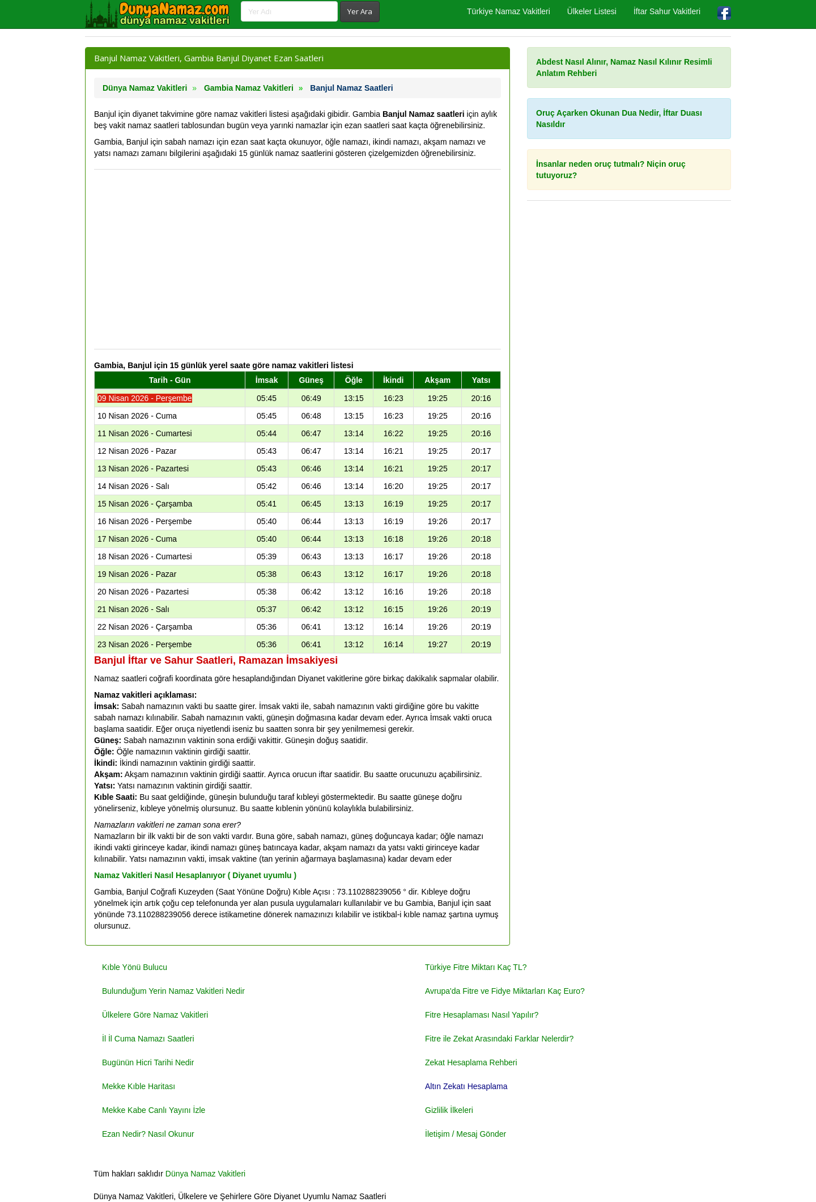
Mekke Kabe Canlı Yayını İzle (153, 1110)
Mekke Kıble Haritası (138, 1086)
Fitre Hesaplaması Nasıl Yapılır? (481, 1014)
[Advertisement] (297, 259)
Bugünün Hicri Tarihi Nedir (148, 1062)
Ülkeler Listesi (592, 11)
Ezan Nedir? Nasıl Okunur (148, 1133)
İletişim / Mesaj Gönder (465, 1133)
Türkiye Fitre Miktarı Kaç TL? (475, 967)
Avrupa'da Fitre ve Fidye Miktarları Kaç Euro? (505, 991)
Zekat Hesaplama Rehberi (471, 1062)
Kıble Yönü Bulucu (134, 967)
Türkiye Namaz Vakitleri (508, 11)
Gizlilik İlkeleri (449, 1110)
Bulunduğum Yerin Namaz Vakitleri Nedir (173, 991)
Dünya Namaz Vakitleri (205, 1173)
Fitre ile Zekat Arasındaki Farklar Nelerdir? (499, 1038)
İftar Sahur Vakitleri (667, 11)
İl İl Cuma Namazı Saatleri (148, 1038)
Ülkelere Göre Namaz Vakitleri (155, 1014)
